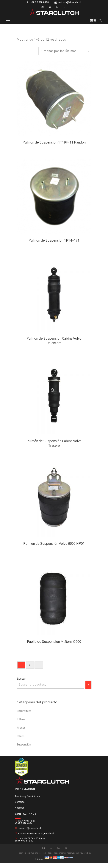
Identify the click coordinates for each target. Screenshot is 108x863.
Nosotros (19, 808)
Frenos (21, 727)
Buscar (21, 678)
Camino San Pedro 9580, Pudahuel (34, 833)
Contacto (19, 802)
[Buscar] (88, 685)
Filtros (21, 719)
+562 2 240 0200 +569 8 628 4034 (25, 822)
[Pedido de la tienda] (64, 51)
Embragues (24, 710)
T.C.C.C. (39, 859)
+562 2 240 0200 (39, 2)
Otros (20, 736)
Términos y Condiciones (27, 796)
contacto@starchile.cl (69, 2)
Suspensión (24, 744)
